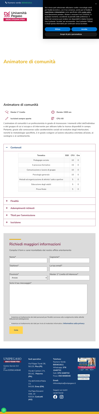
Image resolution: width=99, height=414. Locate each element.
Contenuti (16, 147)
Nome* (28, 259)
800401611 (27, 3)
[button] (85, 16)
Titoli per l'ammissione (23, 215)
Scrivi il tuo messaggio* (48, 298)
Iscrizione (16, 222)
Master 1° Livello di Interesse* (70, 276)
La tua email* (70, 267)
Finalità (15, 201)
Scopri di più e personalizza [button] (71, 409)
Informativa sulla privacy (73, 323)
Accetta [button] (84, 404)
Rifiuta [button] (57, 404)
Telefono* (28, 267)
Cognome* (70, 259)
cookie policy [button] (86, 387)
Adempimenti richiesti (22, 208)
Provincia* (28, 276)
